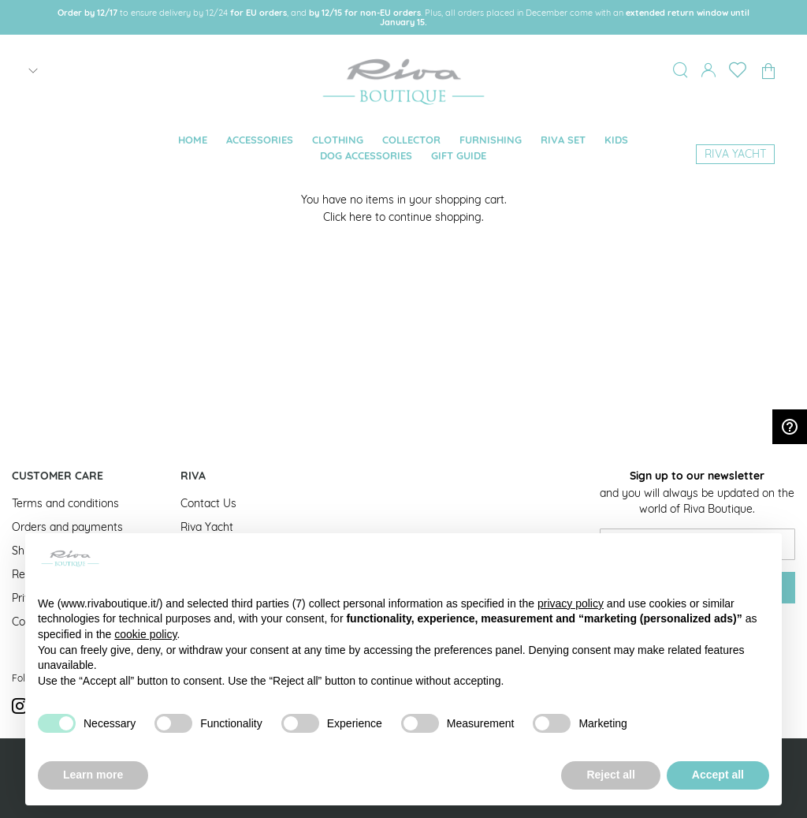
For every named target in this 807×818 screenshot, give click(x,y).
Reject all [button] (610, 774)
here (360, 217)
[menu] (404, 148)
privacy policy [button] (570, 603)
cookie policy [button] (145, 634)
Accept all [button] (718, 774)
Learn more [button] (93, 774)
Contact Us (208, 503)
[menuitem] (193, 140)
